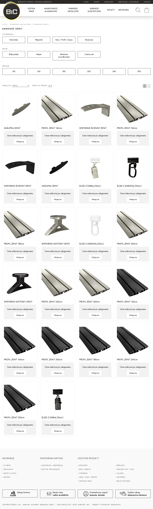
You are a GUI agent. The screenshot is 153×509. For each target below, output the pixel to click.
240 (109, 70)
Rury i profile (85, 469)
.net (88, 505)
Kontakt (147, 2)
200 (84, 70)
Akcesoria (85, 39)
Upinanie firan (85, 481)
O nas (86, 2)
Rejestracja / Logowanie (128, 2)
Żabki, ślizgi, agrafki (88, 477)
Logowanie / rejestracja (52, 465)
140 (8, 70)
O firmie (7, 465)
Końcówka (10, 39)
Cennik (96, 2)
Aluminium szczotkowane (61, 54)
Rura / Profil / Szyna (62, 39)
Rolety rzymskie (123, 481)
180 (59, 70)
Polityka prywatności (50, 469)
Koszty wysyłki (10, 473)
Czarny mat (85, 53)
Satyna (34, 53)
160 (33, 70)
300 (134, 70)
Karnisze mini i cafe (125, 469)
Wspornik (35, 39)
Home (5, 24)
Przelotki (121, 465)
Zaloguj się (20, 141)
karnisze (81, 505)
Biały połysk (10, 53)
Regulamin (108, 2)
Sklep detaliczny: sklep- (67, 505)
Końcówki (83, 465)
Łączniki (120, 473)
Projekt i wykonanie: (107, 505)
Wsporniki (83, 473)
